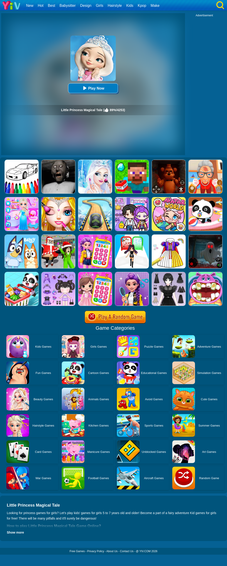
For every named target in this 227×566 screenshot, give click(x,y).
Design (85, 5)
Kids (129, 5)
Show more (15, 532)
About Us (112, 551)
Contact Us (126, 551)
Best (51, 5)
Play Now (93, 88)
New (29, 5)
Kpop (142, 5)
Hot (40, 5)
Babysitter (67, 5)
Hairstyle (115, 5)
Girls (99, 5)
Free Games (77, 551)
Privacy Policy (95, 551)
